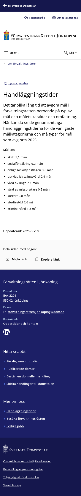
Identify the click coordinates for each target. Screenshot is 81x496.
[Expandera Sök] (70, 52)
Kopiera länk (47, 259)
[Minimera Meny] (12, 52)
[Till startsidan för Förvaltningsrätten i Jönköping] (40, 35)
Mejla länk (16, 259)
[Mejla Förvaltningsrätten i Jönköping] (33, 311)
